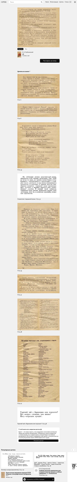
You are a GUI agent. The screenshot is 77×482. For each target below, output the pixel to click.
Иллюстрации (54, 2)
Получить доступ (38, 440)
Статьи (67, 2)
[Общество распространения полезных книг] (4, 2)
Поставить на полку (49, 61)
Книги (47, 2)
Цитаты (61, 2)
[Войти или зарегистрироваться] (75, 2)
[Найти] (41, 2)
